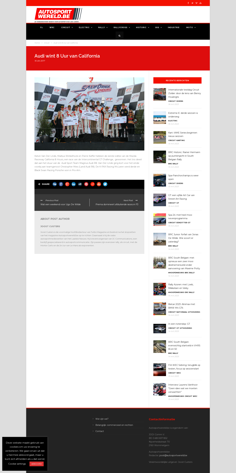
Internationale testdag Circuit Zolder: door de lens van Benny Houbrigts (184, 93)
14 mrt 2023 (173, 249)
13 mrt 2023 (173, 376)
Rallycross (120, 27)
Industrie (174, 27)
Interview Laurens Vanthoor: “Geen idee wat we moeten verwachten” (183, 388)
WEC (178, 373)
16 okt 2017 (39, 61)
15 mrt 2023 (173, 124)
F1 (41, 27)
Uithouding (194, 312)
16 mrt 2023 (173, 104)
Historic (141, 27)
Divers (179, 101)
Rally (101, 27)
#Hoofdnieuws (176, 273)
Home (37, 43)
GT (177, 203)
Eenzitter (181, 223)
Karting (180, 140)
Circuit (65, 27)
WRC (52, 27)
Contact (99, 431)
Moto (189, 27)
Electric (84, 27)
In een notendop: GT (179, 324)
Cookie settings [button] (17, 463)
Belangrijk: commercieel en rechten (114, 425)
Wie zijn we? (102, 419)
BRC (170, 164)
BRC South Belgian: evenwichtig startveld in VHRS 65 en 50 (184, 346)
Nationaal (181, 312)
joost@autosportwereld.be (173, 455)
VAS (157, 27)
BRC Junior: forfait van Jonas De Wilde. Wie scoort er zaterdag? (183, 238)
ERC (186, 292)
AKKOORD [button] (36, 464)
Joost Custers (50, 226)
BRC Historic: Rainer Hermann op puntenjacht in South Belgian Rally (184, 156)
